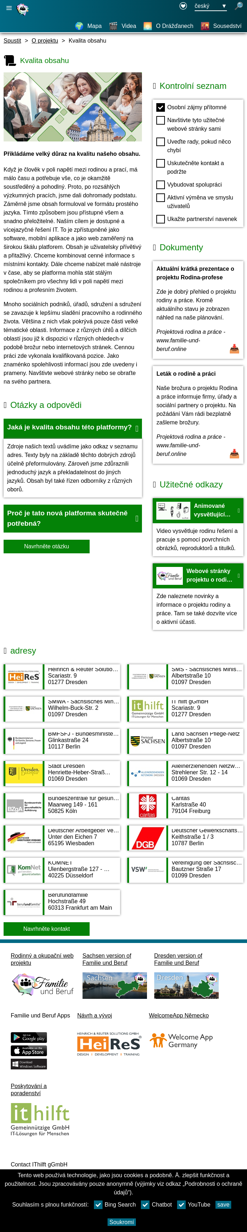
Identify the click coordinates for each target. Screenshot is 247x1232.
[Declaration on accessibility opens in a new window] (183, 6)
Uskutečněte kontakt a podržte (190, 167)
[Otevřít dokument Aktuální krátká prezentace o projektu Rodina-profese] (198, 310)
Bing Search (115, 1204)
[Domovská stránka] (23, 16)
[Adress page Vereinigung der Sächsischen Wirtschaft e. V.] (185, 874)
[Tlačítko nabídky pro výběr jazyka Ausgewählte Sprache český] (211, 6)
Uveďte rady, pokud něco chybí (193, 145)
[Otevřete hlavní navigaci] (9, 8)
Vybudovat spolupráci (189, 185)
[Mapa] (88, 26)
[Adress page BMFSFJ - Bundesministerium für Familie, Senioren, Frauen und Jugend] (62, 745)
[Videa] (122, 26)
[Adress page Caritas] (185, 809)
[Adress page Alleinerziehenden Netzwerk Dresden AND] (185, 777)
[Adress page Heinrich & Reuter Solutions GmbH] (62, 680)
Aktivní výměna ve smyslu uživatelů (194, 201)
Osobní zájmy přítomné (191, 107)
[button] (73, 429)
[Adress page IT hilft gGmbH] (185, 713)
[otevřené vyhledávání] (238, 6)
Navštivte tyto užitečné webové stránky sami (190, 124)
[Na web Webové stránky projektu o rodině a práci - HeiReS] (198, 596)
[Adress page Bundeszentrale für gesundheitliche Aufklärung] (62, 809)
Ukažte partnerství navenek (196, 219)
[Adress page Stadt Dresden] (62, 777)
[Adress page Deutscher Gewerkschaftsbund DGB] (185, 842)
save (223, 1205)
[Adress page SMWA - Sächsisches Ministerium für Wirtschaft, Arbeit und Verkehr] (62, 713)
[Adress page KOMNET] (62, 874)
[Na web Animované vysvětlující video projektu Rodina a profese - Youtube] (198, 527)
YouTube (193, 1204)
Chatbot (156, 1204)
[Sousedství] (221, 26)
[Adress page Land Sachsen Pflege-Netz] (185, 745)
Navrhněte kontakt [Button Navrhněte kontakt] (46, 929)
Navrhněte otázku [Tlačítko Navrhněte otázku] (46, 546)
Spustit (12, 41)
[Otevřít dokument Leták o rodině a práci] (198, 415)
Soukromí (121, 1222)
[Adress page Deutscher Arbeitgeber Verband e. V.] (62, 842)
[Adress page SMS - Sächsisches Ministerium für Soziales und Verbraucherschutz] (185, 680)
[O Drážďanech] (168, 26)
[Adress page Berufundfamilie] (62, 906)
